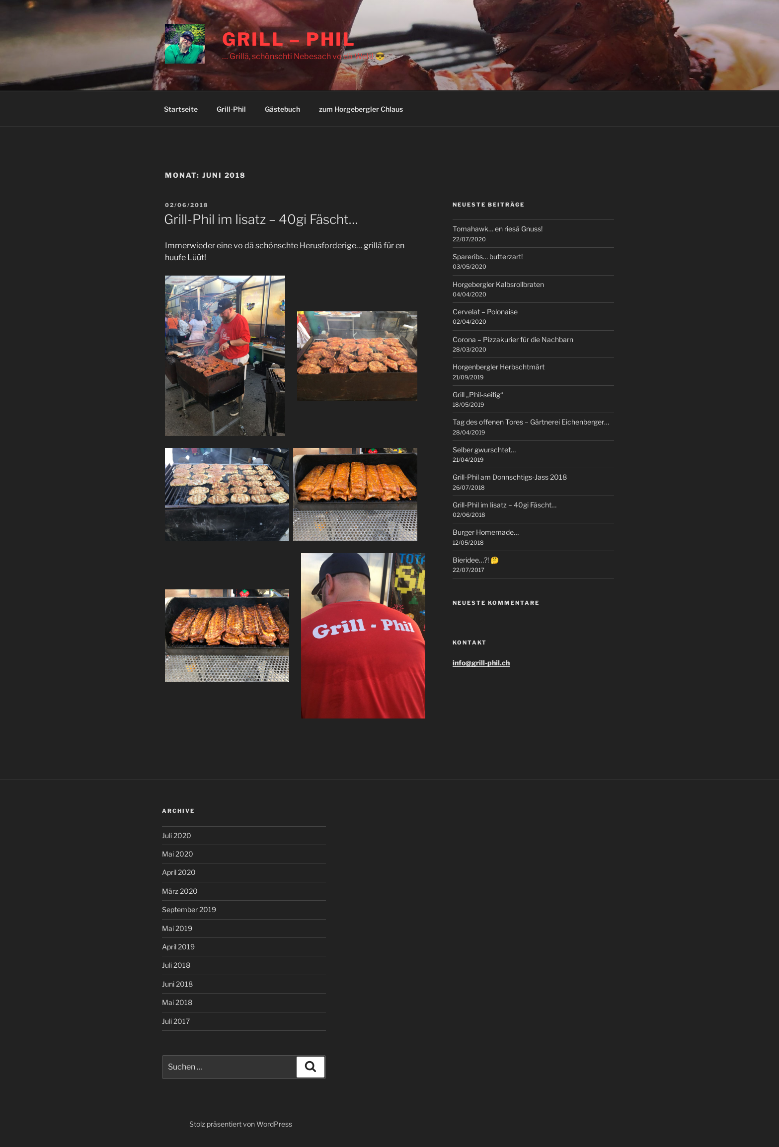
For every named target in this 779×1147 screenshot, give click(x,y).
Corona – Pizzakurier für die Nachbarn (513, 339)
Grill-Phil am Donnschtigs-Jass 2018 (510, 477)
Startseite (181, 109)
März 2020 (180, 891)
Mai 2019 (177, 928)
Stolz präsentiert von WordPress (240, 1124)
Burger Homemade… (486, 532)
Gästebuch (282, 109)
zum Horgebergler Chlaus (361, 109)
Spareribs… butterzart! (488, 256)
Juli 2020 (176, 835)
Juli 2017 (176, 1021)
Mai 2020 (177, 854)
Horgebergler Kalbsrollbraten (498, 284)
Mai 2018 (177, 1002)
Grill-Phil (231, 109)
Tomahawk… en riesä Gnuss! (498, 228)
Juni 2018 (177, 984)
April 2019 (178, 946)
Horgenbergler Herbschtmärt (499, 366)
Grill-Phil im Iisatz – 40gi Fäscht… (261, 219)
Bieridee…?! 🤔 (476, 560)
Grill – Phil (289, 39)
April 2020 (179, 872)
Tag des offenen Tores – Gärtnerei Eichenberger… (531, 422)
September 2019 (189, 909)
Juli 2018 (176, 965)
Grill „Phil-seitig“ (478, 394)
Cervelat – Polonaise (485, 311)
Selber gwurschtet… (484, 449)
